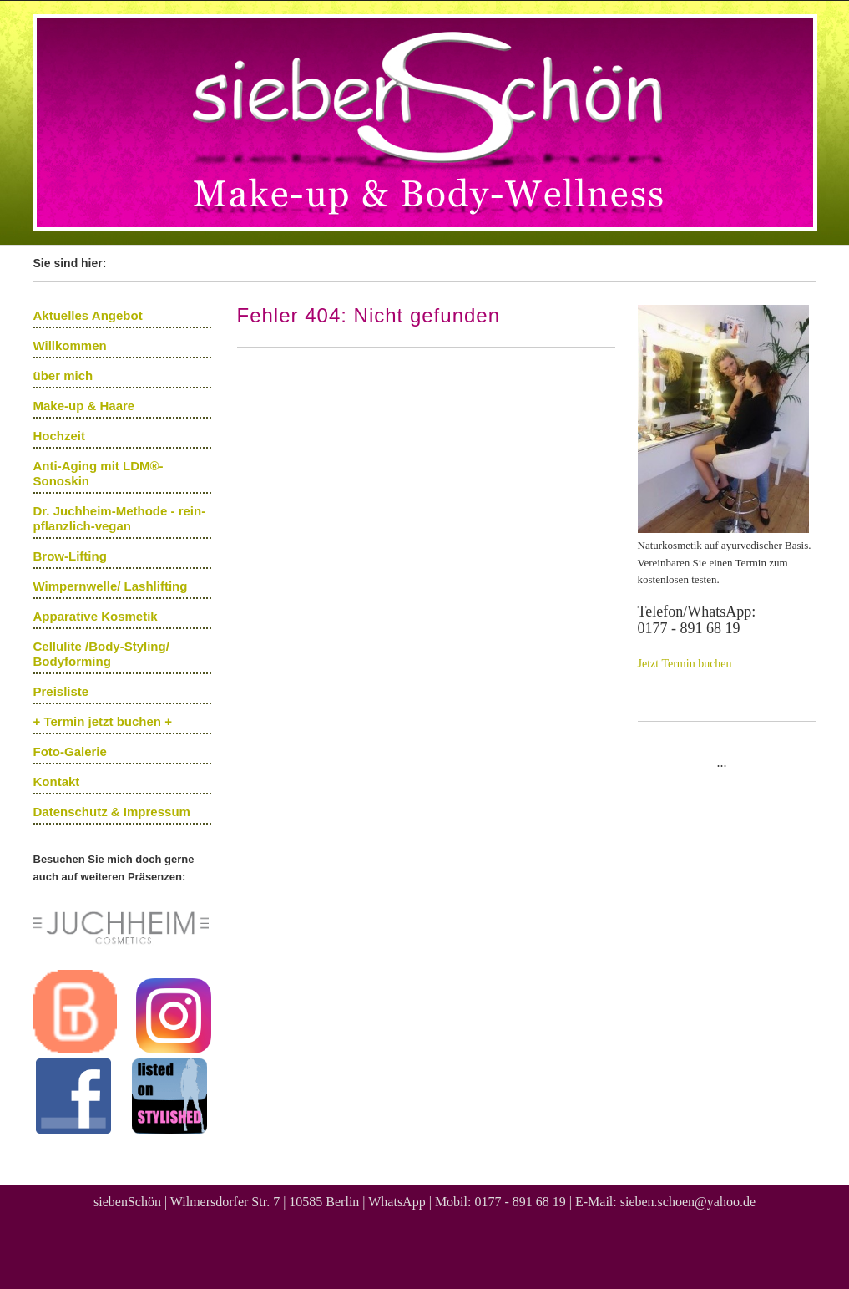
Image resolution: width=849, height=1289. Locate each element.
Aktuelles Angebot (88, 315)
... (722, 762)
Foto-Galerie (70, 751)
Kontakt (56, 781)
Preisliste (61, 691)
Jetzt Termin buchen (685, 663)
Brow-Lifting (70, 556)
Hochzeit (59, 436)
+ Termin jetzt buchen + (102, 721)
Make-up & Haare (84, 405)
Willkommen (70, 345)
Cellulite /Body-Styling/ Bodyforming (101, 653)
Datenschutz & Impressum (111, 811)
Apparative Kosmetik (95, 616)
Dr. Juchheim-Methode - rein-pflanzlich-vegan (119, 518)
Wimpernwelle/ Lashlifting (110, 586)
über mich (63, 375)
